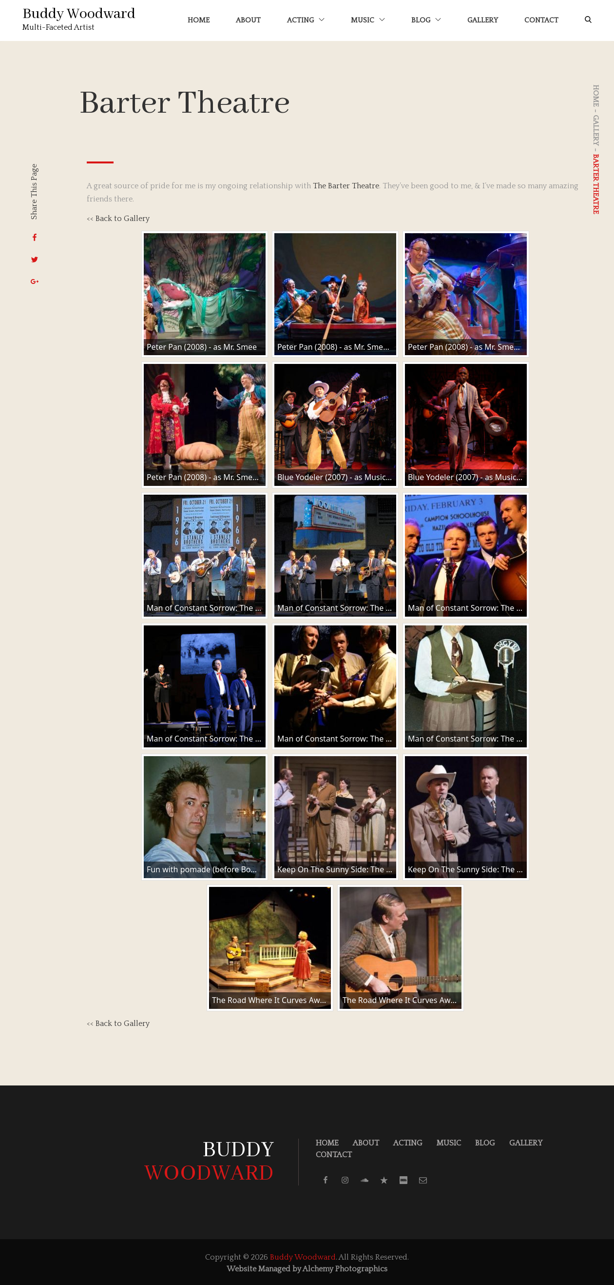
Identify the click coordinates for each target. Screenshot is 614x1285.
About (246, 19)
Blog (424, 19)
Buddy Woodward (80, 13)
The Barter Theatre (346, 184)
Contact (539, 19)
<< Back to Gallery (118, 216)
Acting (304, 19)
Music (366, 19)
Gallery (480, 19)
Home (197, 19)
